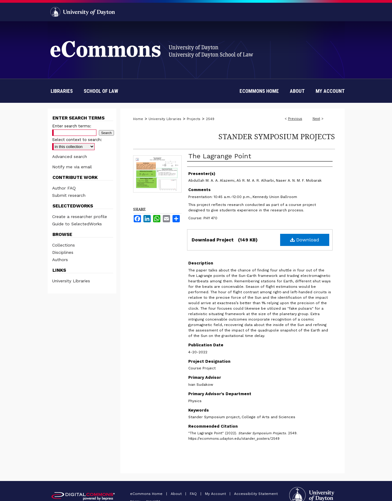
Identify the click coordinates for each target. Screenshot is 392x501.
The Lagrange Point (219, 156)
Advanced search (69, 156)
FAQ (194, 494)
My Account (216, 494)
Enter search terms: (71, 126)
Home (138, 119)
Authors (60, 259)
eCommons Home (147, 494)
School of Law (101, 91)
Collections (63, 245)
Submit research (68, 195)
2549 (210, 119)
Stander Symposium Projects (276, 136)
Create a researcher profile (79, 216)
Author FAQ (64, 188)
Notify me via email (72, 166)
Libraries (62, 91)
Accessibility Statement (256, 494)
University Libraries (165, 119)
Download (304, 240)
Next (316, 119)
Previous (295, 119)
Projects (193, 119)
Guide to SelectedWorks (77, 223)
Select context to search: (77, 139)
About (177, 494)
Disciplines (62, 252)
